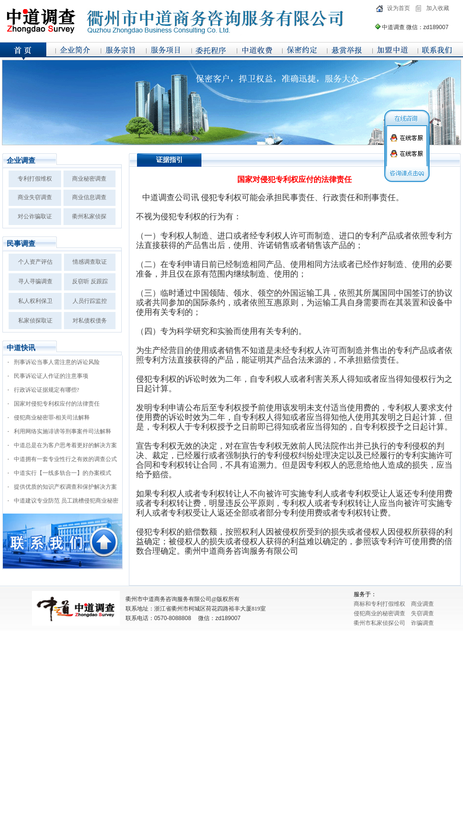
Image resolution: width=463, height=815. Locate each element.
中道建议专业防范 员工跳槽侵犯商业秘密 (66, 500)
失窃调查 (422, 613)
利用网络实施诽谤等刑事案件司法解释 (62, 431)
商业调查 (422, 604)
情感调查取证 (90, 261)
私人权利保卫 (35, 301)
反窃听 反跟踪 (90, 281)
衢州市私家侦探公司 (379, 623)
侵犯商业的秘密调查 (379, 613)
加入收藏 (437, 8)
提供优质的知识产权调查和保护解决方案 (65, 486)
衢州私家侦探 (89, 216)
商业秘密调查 (89, 178)
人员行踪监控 (90, 301)
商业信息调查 (89, 197)
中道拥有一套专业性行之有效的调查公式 (65, 459)
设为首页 (398, 8)
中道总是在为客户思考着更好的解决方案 (65, 445)
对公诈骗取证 (35, 216)
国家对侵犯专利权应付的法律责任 (57, 403)
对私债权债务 (90, 320)
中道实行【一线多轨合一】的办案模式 (62, 473)
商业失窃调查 (35, 197)
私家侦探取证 (35, 320)
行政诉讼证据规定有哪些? (46, 389)
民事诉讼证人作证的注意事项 (51, 376)
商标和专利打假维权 (379, 604)
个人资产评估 (35, 261)
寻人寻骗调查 (35, 281)
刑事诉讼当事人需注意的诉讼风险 (57, 362)
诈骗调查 (422, 623)
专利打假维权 (35, 178)
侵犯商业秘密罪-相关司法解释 (52, 417)
